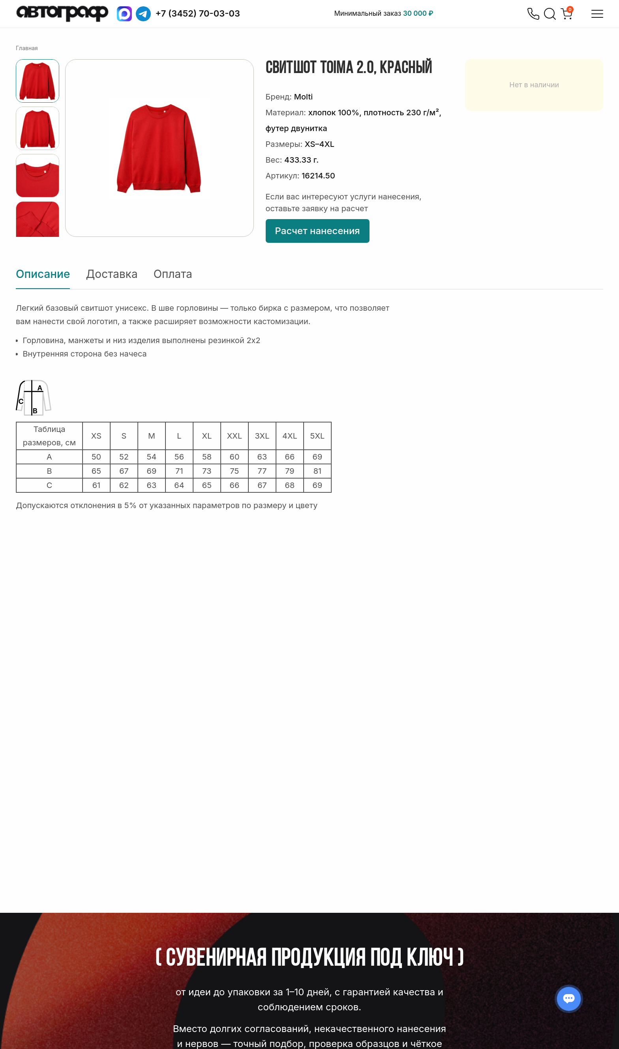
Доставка (111, 274)
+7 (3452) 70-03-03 (198, 13)
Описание (43, 274)
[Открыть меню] (597, 14)
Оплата (173, 274)
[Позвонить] (533, 14)
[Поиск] (550, 14)
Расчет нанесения (317, 230)
